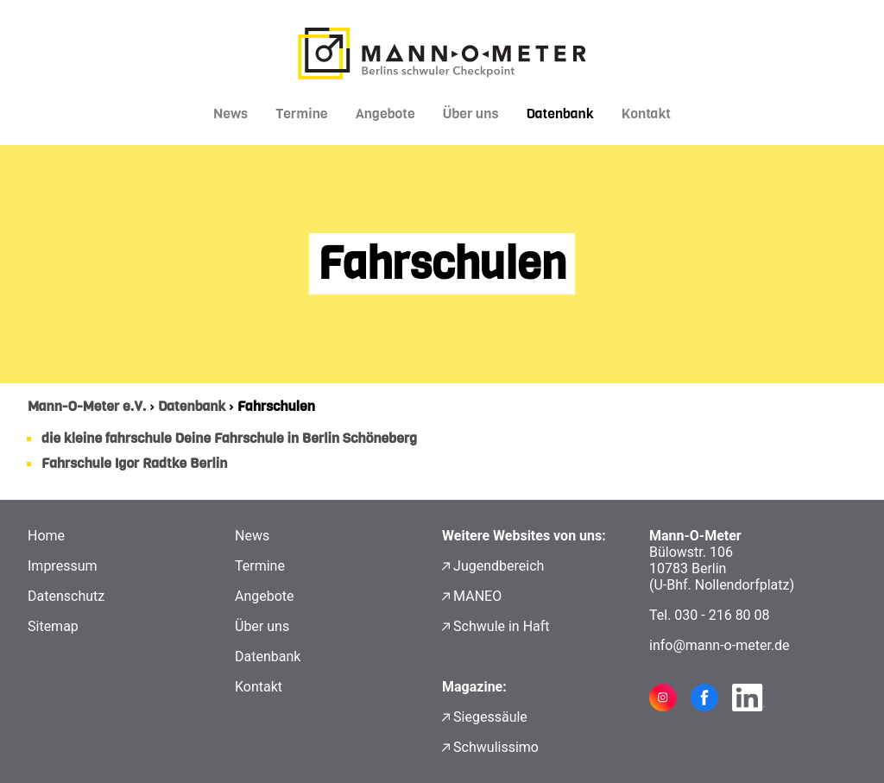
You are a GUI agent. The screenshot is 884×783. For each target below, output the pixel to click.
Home (46, 535)
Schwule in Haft (501, 626)
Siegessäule (490, 717)
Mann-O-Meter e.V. (87, 406)
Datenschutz (66, 596)
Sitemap (53, 626)
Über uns (471, 113)
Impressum (63, 566)
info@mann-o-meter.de (719, 645)
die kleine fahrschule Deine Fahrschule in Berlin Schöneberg (229, 438)
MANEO (477, 596)
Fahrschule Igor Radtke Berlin (134, 463)
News (230, 113)
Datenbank (559, 113)
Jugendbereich (498, 566)
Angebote (385, 113)
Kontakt (646, 113)
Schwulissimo (496, 747)
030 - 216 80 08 (721, 615)
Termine (301, 113)
